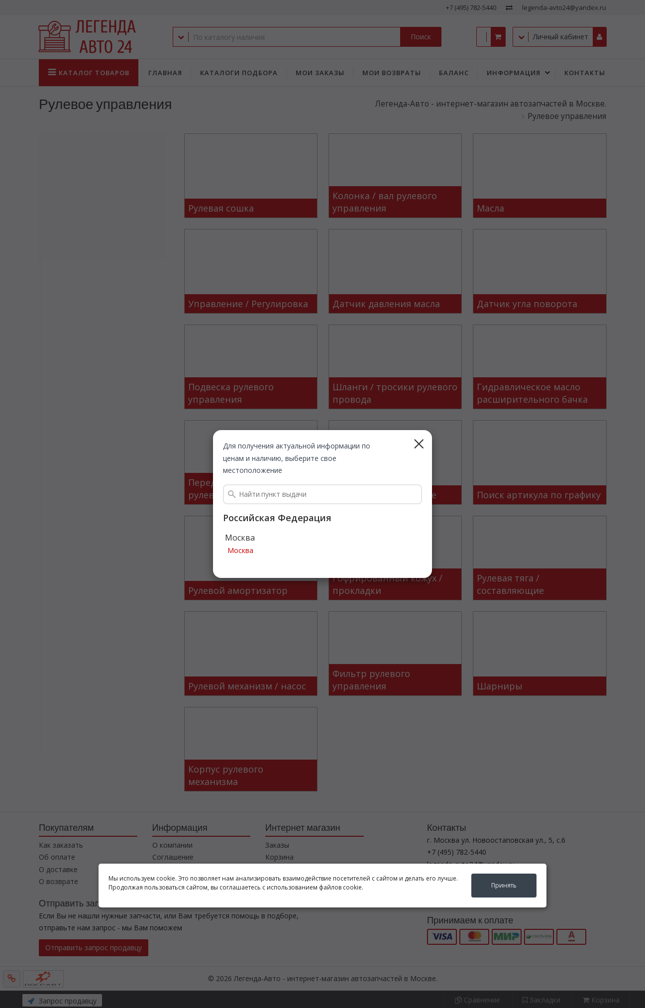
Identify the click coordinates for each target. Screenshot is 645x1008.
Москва (240, 551)
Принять (504, 885)
